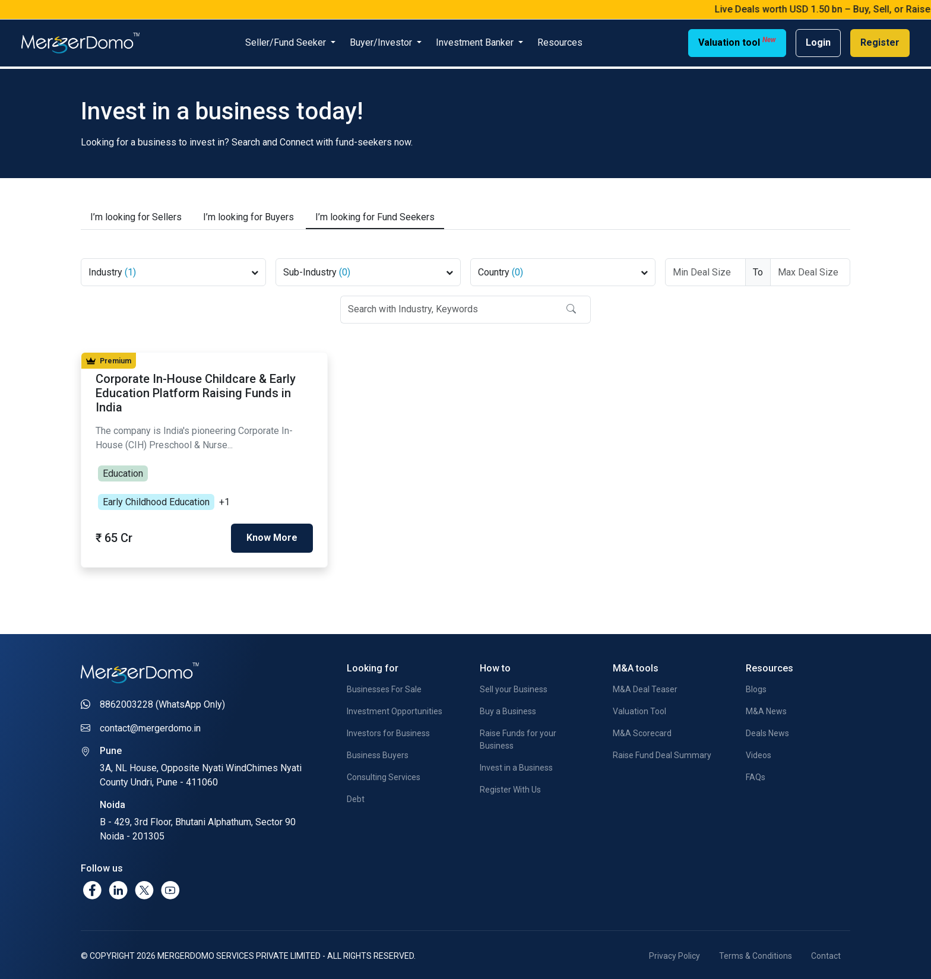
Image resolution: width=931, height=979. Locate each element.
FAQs (755, 775)
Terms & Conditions (755, 953)
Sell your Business (513, 687)
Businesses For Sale (384, 687)
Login (818, 42)
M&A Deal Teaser (645, 687)
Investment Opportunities (394, 709)
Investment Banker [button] (476, 42)
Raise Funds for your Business (518, 737)
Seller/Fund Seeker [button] (286, 42)
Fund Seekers (375, 215)
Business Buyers (377, 753)
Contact (826, 953)
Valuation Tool (639, 709)
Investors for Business (388, 731)
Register (880, 42)
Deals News (767, 731)
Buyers (248, 215)
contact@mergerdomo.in (150, 725)
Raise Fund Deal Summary (662, 753)
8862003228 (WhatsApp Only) (162, 701)
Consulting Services (383, 775)
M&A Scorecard (642, 731)
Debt (356, 796)
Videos (758, 753)
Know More (271, 535)
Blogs (756, 687)
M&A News (766, 709)
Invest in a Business (516, 765)
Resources (559, 42)
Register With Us (510, 787)
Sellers (136, 215)
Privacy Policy (674, 953)
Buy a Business (508, 709)
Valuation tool (737, 42)
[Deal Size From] (705, 270)
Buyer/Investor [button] (382, 42)
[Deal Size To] (810, 270)
